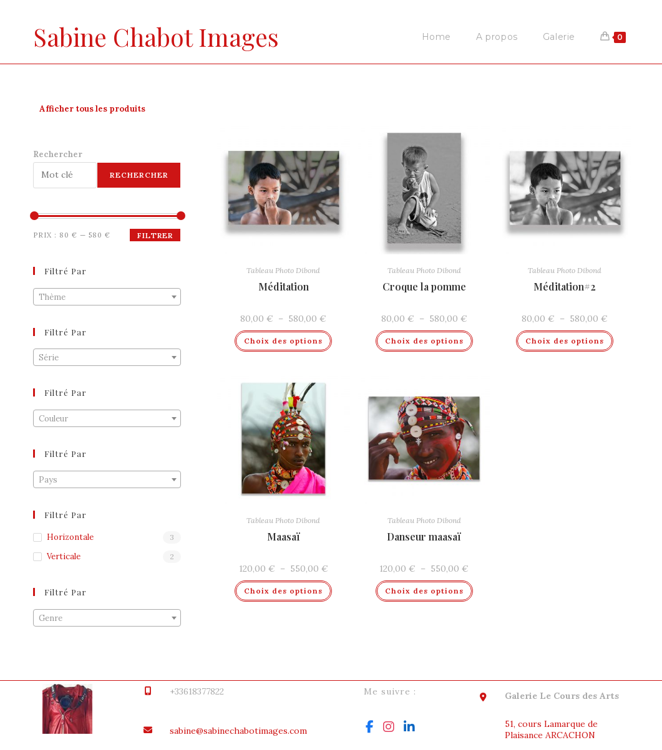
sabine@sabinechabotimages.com (238, 730)
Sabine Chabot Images (158, 37)
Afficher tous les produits (92, 108)
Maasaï (283, 536)
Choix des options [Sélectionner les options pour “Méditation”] (283, 340)
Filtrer (155, 235)
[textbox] (107, 297)
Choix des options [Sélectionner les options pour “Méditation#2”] (564, 340)
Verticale (63, 556)
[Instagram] (388, 727)
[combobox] (107, 296)
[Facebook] (370, 727)
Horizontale (70, 537)
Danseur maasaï (424, 536)
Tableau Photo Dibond (283, 270)
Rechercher (57, 154)
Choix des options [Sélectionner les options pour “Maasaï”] (283, 590)
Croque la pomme (424, 286)
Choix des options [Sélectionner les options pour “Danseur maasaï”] (424, 590)
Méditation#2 (564, 286)
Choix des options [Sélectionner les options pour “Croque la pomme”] (424, 340)
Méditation (283, 286)
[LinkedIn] (409, 727)
